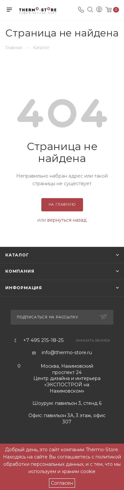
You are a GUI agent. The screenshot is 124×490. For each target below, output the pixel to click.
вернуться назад (67, 220)
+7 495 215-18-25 (43, 340)
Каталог (17, 254)
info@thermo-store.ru (67, 352)
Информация (23, 287)
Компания (19, 271)
